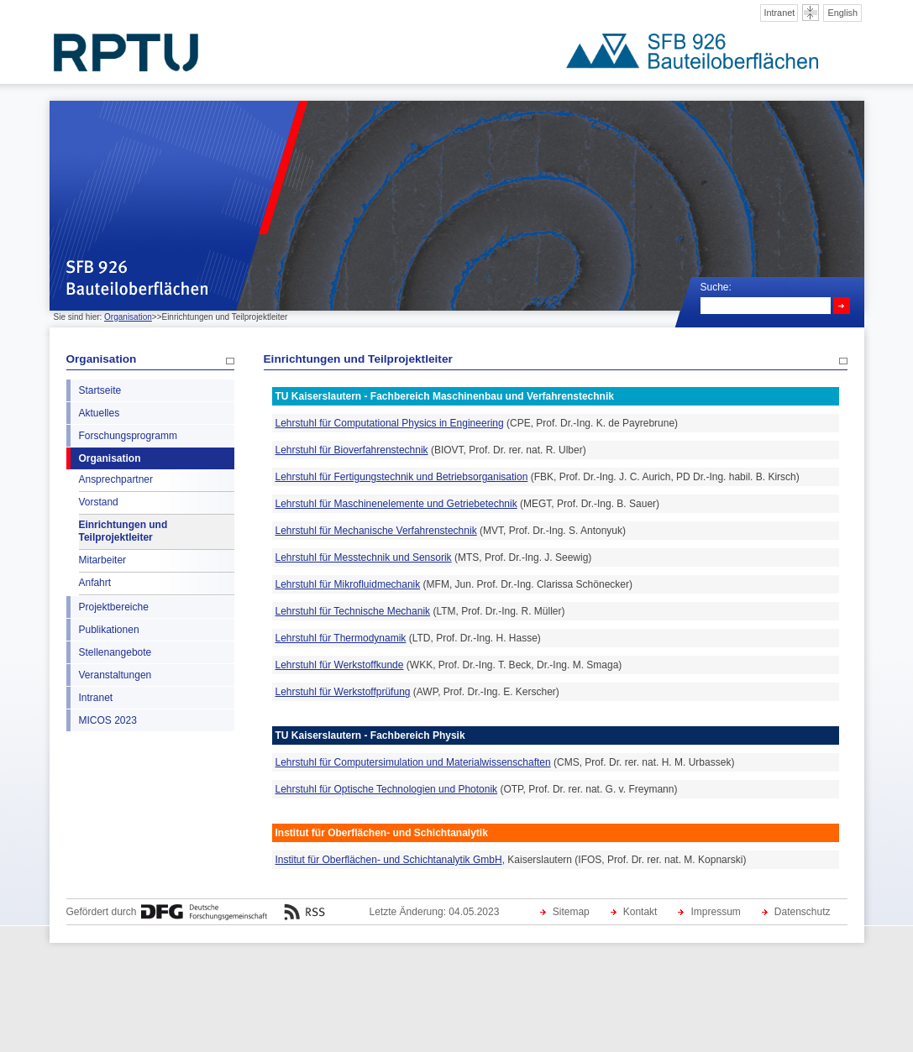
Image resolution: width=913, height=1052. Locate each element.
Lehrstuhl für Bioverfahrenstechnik (351, 450)
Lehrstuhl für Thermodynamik (341, 638)
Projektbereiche (114, 607)
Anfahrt (95, 583)
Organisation (128, 317)
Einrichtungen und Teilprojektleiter (123, 531)
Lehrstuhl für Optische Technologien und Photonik (386, 789)
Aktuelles (99, 413)
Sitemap (571, 912)
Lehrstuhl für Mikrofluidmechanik (348, 584)
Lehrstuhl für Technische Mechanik (353, 611)
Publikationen (109, 630)
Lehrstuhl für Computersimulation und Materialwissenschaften (413, 762)
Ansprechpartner (116, 479)
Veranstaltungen (115, 675)
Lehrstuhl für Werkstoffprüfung (343, 692)
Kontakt (640, 912)
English (842, 13)
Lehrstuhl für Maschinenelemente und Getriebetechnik (396, 504)
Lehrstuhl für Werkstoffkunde (339, 665)
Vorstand (98, 502)
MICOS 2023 (108, 720)
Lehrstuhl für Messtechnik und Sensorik (363, 557)
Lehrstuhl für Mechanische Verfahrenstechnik (376, 530)
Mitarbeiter (103, 560)
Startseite (100, 390)
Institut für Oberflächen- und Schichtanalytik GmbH (388, 860)
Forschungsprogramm (128, 436)
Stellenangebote (115, 652)
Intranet (779, 13)
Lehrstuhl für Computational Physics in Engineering (389, 423)
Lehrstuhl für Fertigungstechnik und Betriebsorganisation (401, 477)
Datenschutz (802, 912)
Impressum (715, 912)
